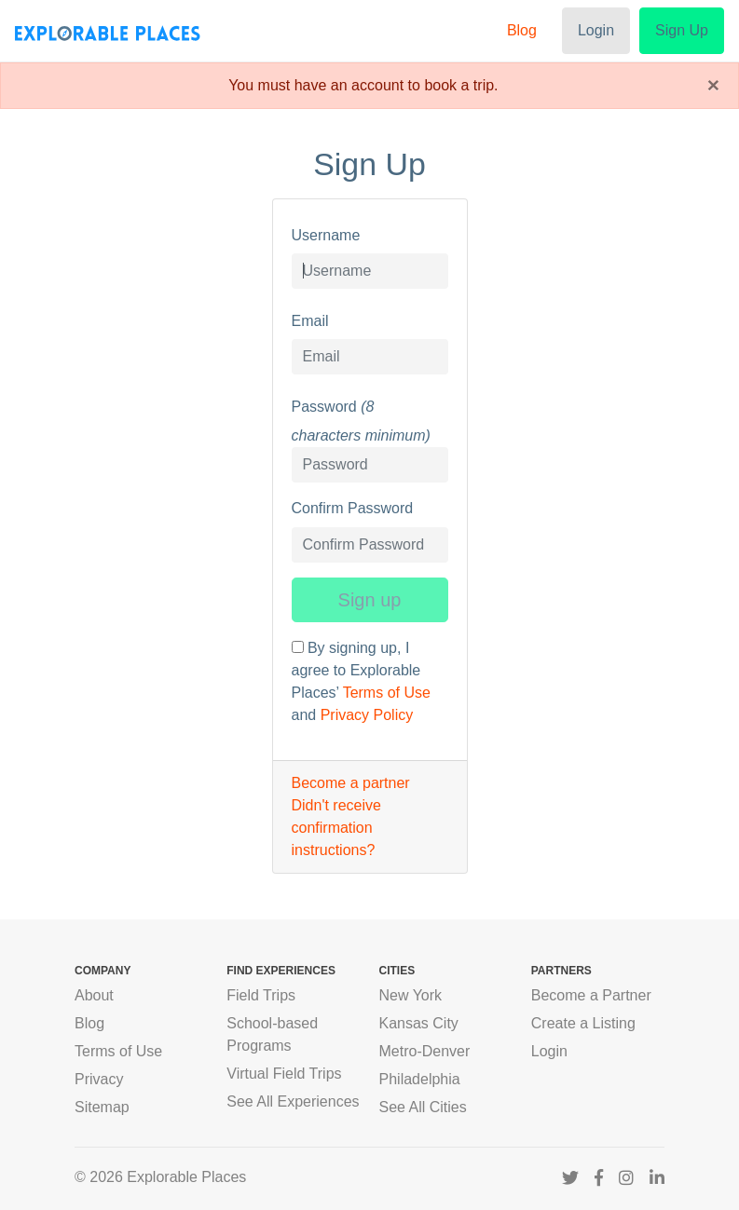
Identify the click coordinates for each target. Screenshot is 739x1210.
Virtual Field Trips (283, 1073)
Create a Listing (583, 1023)
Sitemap (102, 1107)
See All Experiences (292, 1101)
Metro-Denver (425, 1051)
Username (326, 235)
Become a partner (351, 783)
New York (411, 995)
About (94, 995)
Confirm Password (353, 508)
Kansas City (418, 1023)
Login (596, 30)
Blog (522, 30)
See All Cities (423, 1107)
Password (324, 407)
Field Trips (260, 995)
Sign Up (681, 30)
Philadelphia (419, 1079)
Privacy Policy (367, 715)
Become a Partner (591, 995)
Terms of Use (387, 692)
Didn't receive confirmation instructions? (336, 827)
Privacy (99, 1079)
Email (310, 321)
